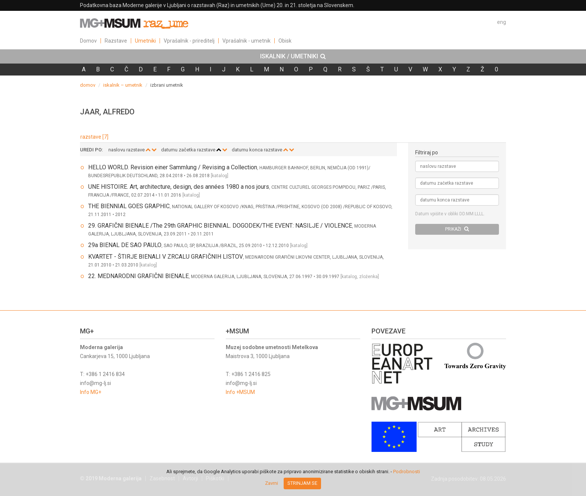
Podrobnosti (406, 471)
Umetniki (145, 41)
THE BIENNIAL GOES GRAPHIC (129, 206)
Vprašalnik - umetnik (246, 41)
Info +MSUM (240, 392)
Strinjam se (302, 483)
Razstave (116, 41)
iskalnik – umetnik (122, 85)
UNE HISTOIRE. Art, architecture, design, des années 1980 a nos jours (178, 186)
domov (87, 85)
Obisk (285, 41)
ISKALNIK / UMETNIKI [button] (293, 56)
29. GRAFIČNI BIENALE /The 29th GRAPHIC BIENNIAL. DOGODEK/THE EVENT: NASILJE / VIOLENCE (220, 225)
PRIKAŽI (457, 229)
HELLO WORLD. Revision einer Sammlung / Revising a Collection (172, 167)
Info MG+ (90, 392)
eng (501, 22)
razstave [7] (94, 137)
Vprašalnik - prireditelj (189, 41)
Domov (88, 41)
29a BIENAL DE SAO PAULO (124, 245)
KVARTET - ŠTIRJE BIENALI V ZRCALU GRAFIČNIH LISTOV (165, 256)
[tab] (293, 56)
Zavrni (271, 483)
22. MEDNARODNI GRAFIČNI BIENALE (138, 276)
